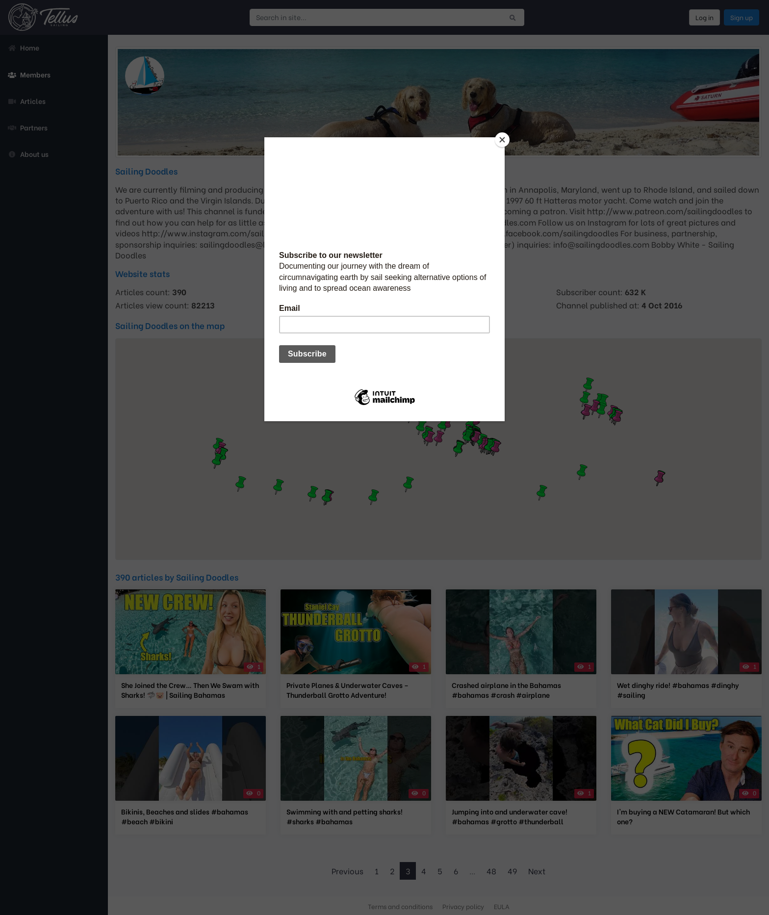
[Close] (502, 139)
